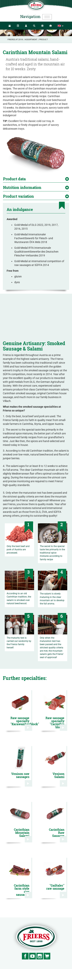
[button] (60, 26)
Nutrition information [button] (22, 187)
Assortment (31, 39)
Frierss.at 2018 (15, 39)
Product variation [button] (18, 196)
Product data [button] (14, 178)
